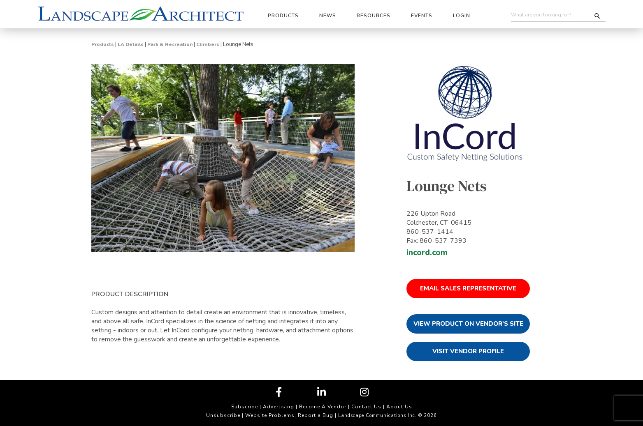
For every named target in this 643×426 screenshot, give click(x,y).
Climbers (207, 44)
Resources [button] (373, 15)
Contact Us (366, 406)
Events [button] (421, 15)
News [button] (327, 15)
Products (102, 44)
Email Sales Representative (468, 288)
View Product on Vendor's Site (468, 324)
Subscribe (244, 406)
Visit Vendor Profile (468, 351)
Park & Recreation (170, 44)
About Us (399, 406)
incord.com (427, 252)
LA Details (131, 44)
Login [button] (461, 15)
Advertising (278, 406)
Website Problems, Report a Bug (289, 415)
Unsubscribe (223, 415)
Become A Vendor (322, 406)
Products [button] (283, 15)
